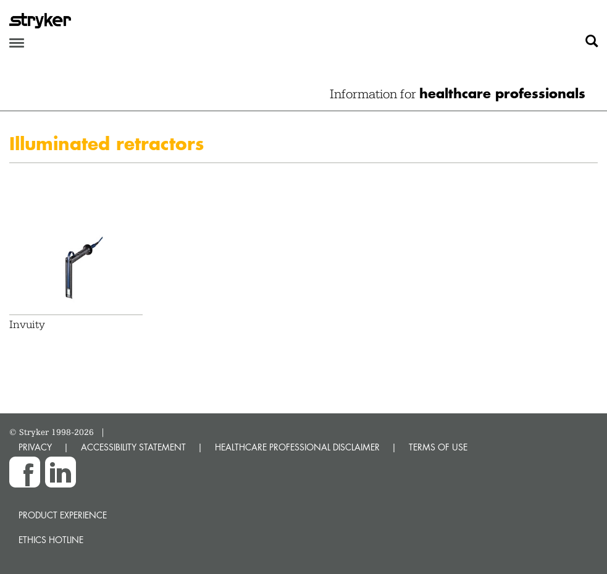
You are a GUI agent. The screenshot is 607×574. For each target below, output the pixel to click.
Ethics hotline (51, 540)
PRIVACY (35, 447)
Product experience (63, 515)
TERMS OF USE (438, 447)
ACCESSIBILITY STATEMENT (133, 447)
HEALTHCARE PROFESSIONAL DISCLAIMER (297, 447)
